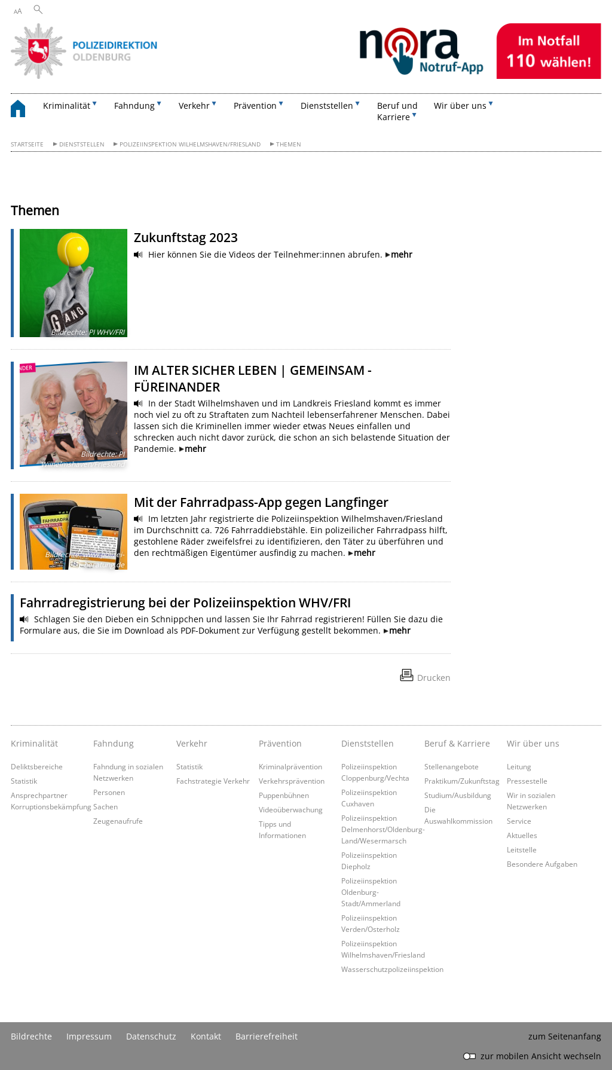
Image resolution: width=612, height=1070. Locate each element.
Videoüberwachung (291, 809)
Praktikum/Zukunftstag (462, 780)
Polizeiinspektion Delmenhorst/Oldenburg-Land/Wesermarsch (383, 829)
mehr (401, 254)
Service (519, 821)
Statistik (24, 780)
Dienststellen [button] (327, 105)
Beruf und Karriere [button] (397, 111)
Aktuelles (522, 835)
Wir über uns (533, 743)
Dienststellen (82, 144)
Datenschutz (151, 1036)
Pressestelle (527, 780)
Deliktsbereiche (37, 766)
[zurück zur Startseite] (24, 110)
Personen (109, 792)
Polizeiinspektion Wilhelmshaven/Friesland (190, 144)
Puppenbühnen (284, 795)
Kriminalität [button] (66, 105)
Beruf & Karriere (457, 743)
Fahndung (113, 743)
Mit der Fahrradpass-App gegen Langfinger (261, 502)
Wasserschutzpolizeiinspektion (392, 969)
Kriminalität (34, 743)
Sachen (105, 806)
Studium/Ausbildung (457, 795)
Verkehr (191, 743)
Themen (288, 144)
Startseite (27, 144)
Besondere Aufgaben (542, 864)
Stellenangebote (451, 766)
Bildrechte (31, 1036)
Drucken (434, 677)
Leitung (519, 766)
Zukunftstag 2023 (186, 237)
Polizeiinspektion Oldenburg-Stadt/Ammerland (370, 892)
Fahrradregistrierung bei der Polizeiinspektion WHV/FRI (185, 602)
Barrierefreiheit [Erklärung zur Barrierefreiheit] (266, 1036)
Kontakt (206, 1036)
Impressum (89, 1036)
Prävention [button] (255, 105)
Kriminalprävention (290, 766)
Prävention (280, 743)
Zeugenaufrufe (118, 821)
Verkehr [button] (194, 105)
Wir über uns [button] (460, 105)
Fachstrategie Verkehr (213, 780)
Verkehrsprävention (292, 780)
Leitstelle (522, 849)
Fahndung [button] (134, 105)
